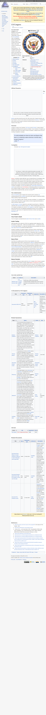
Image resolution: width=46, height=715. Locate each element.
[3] (33, 189)
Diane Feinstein (38, 261)
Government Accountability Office (36, 63)
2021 (39, 230)
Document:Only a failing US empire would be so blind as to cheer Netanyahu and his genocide (16, 456)
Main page (4, 15)
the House (28, 127)
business (37, 119)
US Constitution (16, 36)
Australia (20, 280)
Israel (42, 447)
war (39, 194)
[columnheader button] (20, 278)
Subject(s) (36, 294)
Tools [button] (3, 28)
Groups (36, 552)
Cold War (19, 205)
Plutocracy (14, 374)
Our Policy (4, 19)
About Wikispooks (5, 17)
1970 (13, 199)
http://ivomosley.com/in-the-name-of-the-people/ (24, 524)
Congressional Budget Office (36, 66)
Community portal (5, 21)
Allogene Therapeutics (33, 262)
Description (33, 277)
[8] (21, 236)
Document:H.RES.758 (16, 304)
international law (41, 488)
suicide (39, 218)
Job (22, 430)
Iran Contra (19, 394)
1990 (13, 204)
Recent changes (5, 16)
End (36, 430)
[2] (18, 140)
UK (19, 285)
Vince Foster (32, 218)
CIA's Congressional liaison (22, 432)
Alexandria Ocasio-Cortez (14, 364)
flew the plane (28, 8)
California (32, 242)
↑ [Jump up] (14, 524)
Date (42, 320)
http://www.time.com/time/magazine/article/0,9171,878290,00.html (28, 534)
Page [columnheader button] (13, 320)
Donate (3, 25)
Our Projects (4, 20)
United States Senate (34, 62)
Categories (14, 552)
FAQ (2, 26)
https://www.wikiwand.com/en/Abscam (22, 533)
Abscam (13, 178)
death (27, 218)
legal (33, 57)
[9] (31, 256)
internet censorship (35, 14)
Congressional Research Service (36, 65)
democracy (30, 370)
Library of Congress (34, 64)
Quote (25, 320)
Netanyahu (39, 484)
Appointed (31, 430)
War (34, 301)
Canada (19, 282)
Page (12, 4)
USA (38, 446)
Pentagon (19, 377)
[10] (43, 266)
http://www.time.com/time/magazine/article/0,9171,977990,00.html (28, 536)
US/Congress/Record (34, 73)
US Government (32, 32)
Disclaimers (24, 559)
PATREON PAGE (4, 11)
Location (20, 277)
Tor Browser (39, 16)
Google (12, 250)
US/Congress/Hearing (34, 72)
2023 (12, 227)
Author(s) (33, 441)
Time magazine (30, 207)
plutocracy (20, 371)
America (38, 492)
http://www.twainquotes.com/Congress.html (23, 527)
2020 (12, 264)
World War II (13, 211)
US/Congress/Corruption (25, 146)
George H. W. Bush (18, 204)
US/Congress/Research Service (35, 74)
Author (36, 320)
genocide (38, 508)
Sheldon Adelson (33, 69)
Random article (4, 22)
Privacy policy (13, 559)
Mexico (19, 283)
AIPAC (29, 351)
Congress (32, 374)
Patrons (23, 20)
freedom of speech (24, 13)
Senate (13, 226)
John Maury (14, 432)
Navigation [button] (4, 13)
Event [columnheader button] (14, 277)
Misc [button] (3, 30)
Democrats (19, 227)
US (13, 26)
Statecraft (14, 395)
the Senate (34, 127)
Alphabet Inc (39, 249)
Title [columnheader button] (16, 294)
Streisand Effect (39, 13)
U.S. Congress (20, 27)
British (28, 420)
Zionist (42, 498)
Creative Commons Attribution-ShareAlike (26, 557)
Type (22, 441)
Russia (35, 303)
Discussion (16, 4)
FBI (23, 185)
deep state (29, 413)
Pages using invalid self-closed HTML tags (25, 552)
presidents (24, 196)
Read (25, 4)
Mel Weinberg (25, 186)
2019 (35, 230)
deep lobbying (39, 79)
